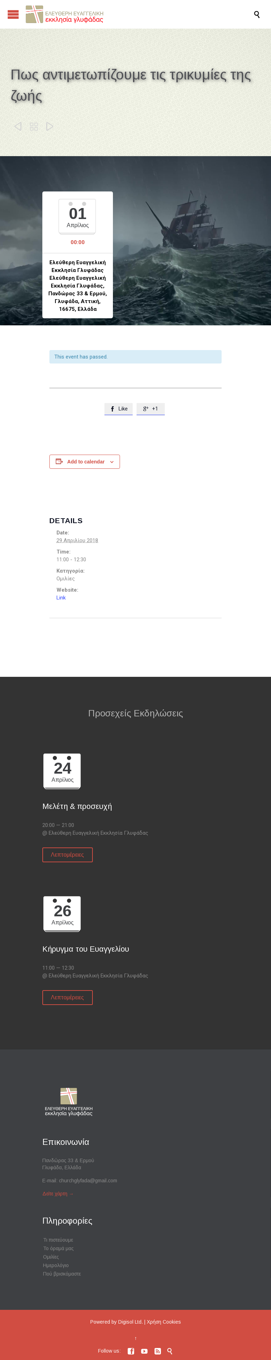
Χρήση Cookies (164, 1322)
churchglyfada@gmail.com (88, 1180)
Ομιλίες (51, 1257)
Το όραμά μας (58, 1248)
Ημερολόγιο (56, 1265)
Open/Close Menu (13, 14)
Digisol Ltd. (130, 1322)
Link (61, 598)
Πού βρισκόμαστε (62, 1274)
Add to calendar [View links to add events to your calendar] (86, 462)
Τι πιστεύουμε (58, 1240)
